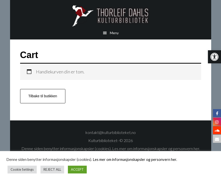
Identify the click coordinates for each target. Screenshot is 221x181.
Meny (114, 33)
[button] (214, 56)
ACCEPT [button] (77, 169)
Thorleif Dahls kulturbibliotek (110, 15)
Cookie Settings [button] (22, 169)
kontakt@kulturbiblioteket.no (110, 132)
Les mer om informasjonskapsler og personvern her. (155, 148)
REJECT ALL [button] (52, 169)
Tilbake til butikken (42, 96)
